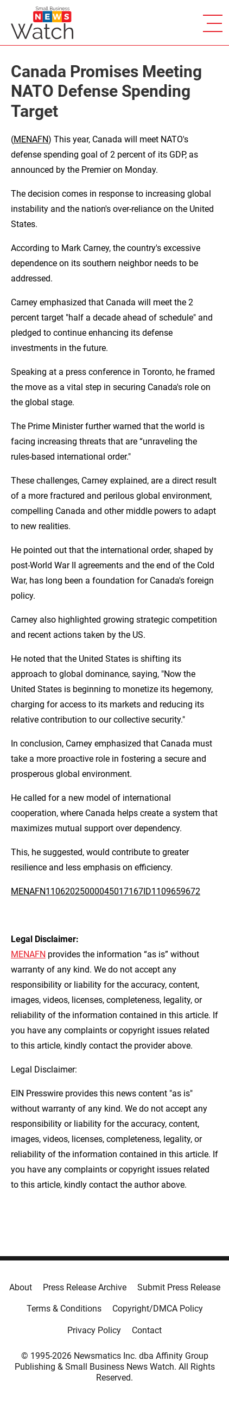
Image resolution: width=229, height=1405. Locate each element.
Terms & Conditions (64, 1308)
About (20, 1287)
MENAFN (31, 139)
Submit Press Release (178, 1287)
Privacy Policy (94, 1330)
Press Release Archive (84, 1287)
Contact (147, 1330)
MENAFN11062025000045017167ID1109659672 (105, 891)
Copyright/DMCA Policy (157, 1308)
